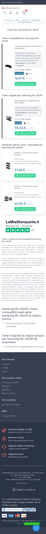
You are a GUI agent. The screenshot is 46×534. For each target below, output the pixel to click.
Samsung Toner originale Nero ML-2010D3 (27, 102)
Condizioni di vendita (10, 383)
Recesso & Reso (8, 393)
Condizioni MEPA (8, 416)
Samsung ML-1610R (24, 22)
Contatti (5, 368)
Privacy (4, 371)
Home (9, 20)
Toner (17, 20)
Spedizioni (6, 390)
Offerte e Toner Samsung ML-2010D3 (26, 154)
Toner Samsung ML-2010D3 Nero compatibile (28, 47)
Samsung (25, 20)
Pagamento (6, 386)
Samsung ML (36, 20)
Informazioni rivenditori (11, 405)
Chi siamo (6, 364)
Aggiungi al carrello (25, 84)
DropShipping (21, 483)
